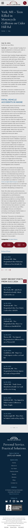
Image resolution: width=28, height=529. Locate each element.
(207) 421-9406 (14, 455)
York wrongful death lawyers (9, 181)
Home (14, 462)
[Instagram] (14, 501)
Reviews (14, 477)
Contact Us (14, 483)
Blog (14, 480)
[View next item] (9, 270)
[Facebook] (10, 501)
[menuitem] (6, 527)
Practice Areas (14, 471)
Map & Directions (14, 494)
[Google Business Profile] (6, 501)
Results (14, 474)
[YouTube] (21, 501)
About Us (14, 465)
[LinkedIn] (18, 501)
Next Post (21, 244)
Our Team (14, 468)
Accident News (13, 239)
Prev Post (7, 244)
